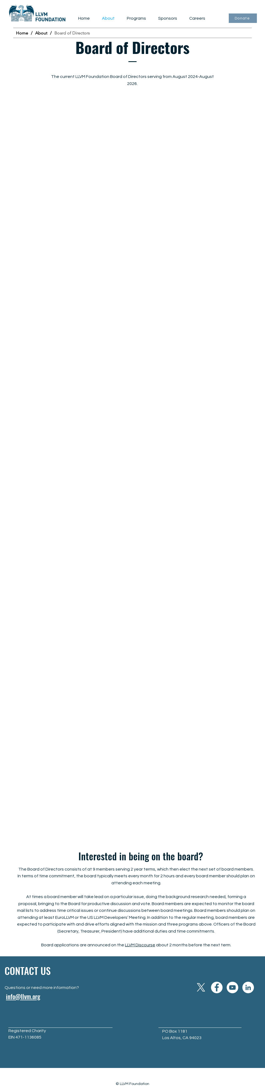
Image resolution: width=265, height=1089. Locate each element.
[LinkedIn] (248, 987)
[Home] (22, 33)
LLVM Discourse (140, 945)
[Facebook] (217, 987)
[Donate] (243, 18)
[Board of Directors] (72, 33)
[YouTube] (232, 987)
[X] (201, 987)
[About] (41, 33)
